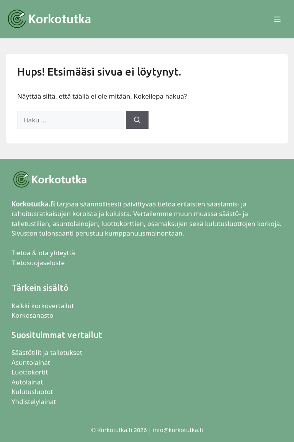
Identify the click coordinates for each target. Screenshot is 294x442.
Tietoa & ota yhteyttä (43, 252)
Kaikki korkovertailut (42, 305)
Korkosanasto (32, 315)
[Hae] (137, 120)
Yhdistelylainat (33, 401)
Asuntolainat (30, 362)
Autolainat (27, 382)
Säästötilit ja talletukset (46, 352)
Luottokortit (30, 372)
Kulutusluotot (32, 391)
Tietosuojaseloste (38, 262)
